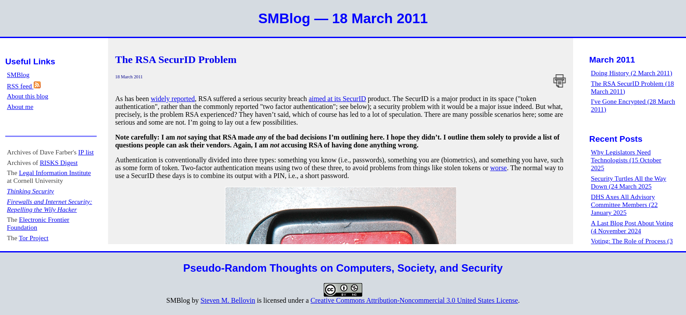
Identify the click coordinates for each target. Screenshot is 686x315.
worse (498, 168)
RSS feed (24, 86)
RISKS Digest (59, 162)
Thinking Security (30, 191)
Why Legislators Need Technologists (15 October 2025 (626, 160)
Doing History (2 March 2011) (631, 73)
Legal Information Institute (55, 172)
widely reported (173, 98)
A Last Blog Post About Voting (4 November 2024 (632, 226)
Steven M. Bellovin (227, 300)
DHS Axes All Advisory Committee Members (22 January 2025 (624, 204)
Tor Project (34, 238)
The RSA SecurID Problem (176, 59)
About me (20, 106)
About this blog (28, 96)
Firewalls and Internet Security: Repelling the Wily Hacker (49, 205)
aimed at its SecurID (337, 98)
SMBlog (18, 74)
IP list (86, 152)
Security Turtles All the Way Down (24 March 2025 (628, 182)
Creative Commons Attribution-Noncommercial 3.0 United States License (414, 300)
